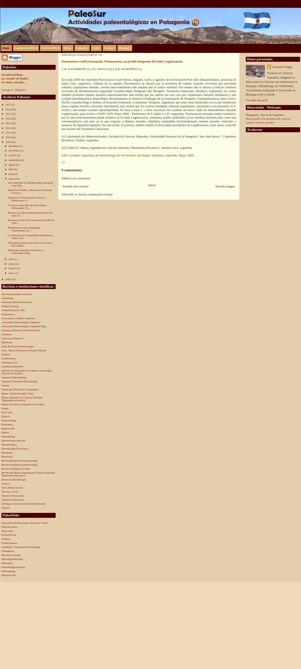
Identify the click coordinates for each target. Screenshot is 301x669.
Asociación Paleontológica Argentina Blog (23, 326)
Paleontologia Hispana (13, 567)
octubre (13, 155)
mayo (12, 178)
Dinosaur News (9, 526)
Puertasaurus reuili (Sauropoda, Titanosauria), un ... (24, 229)
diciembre (14, 146)
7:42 (100, 54)
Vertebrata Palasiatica (12, 499)
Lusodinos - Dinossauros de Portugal (20, 547)
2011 (8, 132)
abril (11, 259)
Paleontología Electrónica (14, 448)
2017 (8, 104)
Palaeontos (7, 424)
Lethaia (5, 385)
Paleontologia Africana (13, 440)
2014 (8, 118)
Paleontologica (9, 444)
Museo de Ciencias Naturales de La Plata (22, 404)
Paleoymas (7, 456)
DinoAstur (6, 342)
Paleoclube (7, 563)
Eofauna (5, 538)
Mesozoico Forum (10, 555)
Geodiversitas (8, 358)
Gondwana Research (12, 366)
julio (11, 169)
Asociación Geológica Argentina (18, 318)
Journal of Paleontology (13, 377)
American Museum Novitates (16, 302)
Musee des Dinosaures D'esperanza (19, 389)
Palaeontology (8, 420)
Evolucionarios (9, 542)
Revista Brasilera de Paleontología (19, 460)
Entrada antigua (225, 186)
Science (5, 483)
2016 (8, 109)
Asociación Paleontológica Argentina (20, 322)
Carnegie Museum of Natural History (20, 330)
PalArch (5, 416)
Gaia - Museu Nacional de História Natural (23, 350)
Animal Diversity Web (13, 310)
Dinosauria (7, 530)
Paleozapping (8, 571)
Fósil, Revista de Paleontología (17, 346)
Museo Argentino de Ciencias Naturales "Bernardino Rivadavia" (22, 399)
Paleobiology (8, 436)
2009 (8, 142)
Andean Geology (10, 306)
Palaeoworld (7, 428)
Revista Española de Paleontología (19, 464)
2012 (8, 128)
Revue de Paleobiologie (13, 479)
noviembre (14, 150)
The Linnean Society (12, 487)
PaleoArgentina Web (12, 559)
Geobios (5, 354)
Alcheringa (7, 298)
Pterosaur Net (8, 575)
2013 (8, 123)
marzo (12, 263)
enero (12, 273)
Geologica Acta (9, 362)
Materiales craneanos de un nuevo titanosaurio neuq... (25, 251)
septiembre (15, 159)
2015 (8, 113)
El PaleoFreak (8, 534)
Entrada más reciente (76, 186)
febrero (13, 268)
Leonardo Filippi (282, 67)
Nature (5, 408)
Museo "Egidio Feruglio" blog (17, 393)
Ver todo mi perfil (257, 100)
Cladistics (6, 334)
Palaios (5, 432)
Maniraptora (7, 551)
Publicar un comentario (76, 178)
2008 (8, 279)
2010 (8, 137)
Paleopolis (6, 452)
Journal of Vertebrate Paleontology (19, 381)
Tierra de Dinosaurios (12, 495)
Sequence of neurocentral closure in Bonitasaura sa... (26, 199)
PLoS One (6, 412)
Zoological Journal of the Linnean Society (23, 503)
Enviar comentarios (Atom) (95, 194)
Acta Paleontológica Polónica (16, 294)
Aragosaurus (8, 314)
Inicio (152, 185)
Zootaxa (5, 507)
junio (11, 173)
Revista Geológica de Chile (15, 468)
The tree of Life (9, 491)
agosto (12, 164)
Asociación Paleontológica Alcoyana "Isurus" (25, 522)
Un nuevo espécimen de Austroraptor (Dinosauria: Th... (27, 206)
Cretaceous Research (12, 338)
